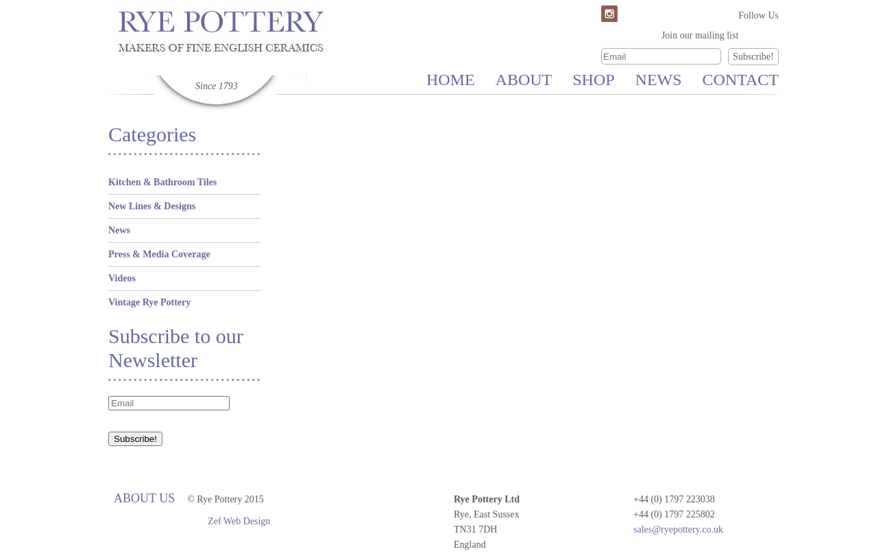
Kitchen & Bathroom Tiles (162, 182)
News (658, 80)
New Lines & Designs (151, 206)
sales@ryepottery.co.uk (678, 529)
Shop (593, 80)
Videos (122, 278)
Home (450, 80)
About (524, 80)
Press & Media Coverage (159, 254)
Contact (741, 80)
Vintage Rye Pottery (149, 302)
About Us (144, 498)
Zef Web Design (239, 521)
